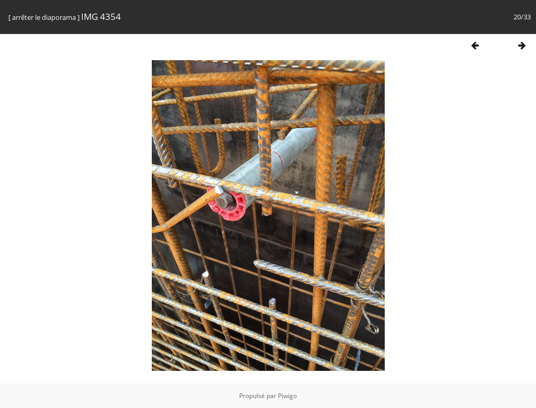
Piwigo (287, 395)
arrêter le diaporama (44, 17)
